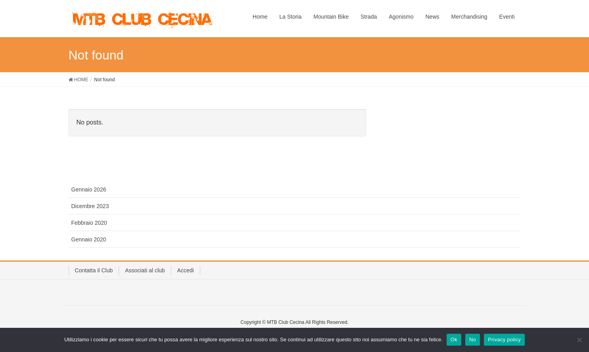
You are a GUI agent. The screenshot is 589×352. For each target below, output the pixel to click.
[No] (579, 340)
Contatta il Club (94, 270)
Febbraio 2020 (89, 223)
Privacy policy (504, 339)
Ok (454, 339)
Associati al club (145, 270)
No (472, 339)
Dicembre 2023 (90, 206)
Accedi (185, 270)
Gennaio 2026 (88, 189)
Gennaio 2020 (88, 239)
